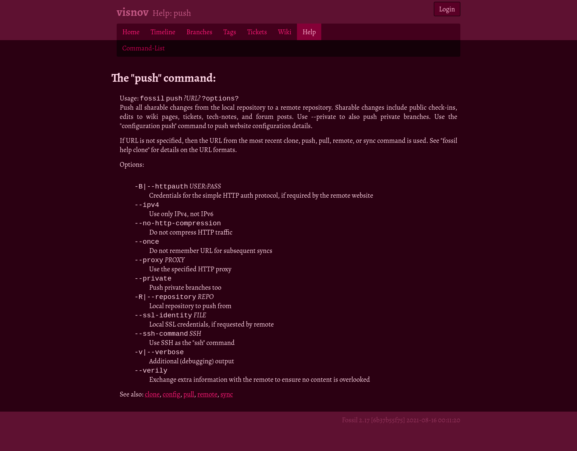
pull (188, 398)
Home (130, 31)
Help (309, 31)
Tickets (257, 31)
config (171, 398)
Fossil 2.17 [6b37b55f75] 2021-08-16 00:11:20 (401, 424)
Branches (199, 31)
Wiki (284, 31)
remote (207, 398)
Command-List (143, 48)
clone (152, 398)
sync (226, 398)
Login (447, 9)
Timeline (163, 31)
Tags (229, 31)
